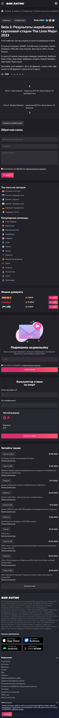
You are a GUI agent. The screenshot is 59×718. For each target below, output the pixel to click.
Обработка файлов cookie (11, 678)
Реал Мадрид (9, 221)
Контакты (5, 664)
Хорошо (7, 714)
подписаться (29, 370)
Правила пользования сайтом (12, 681)
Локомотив (8, 272)
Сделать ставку (29, 436)
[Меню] (2, 3)
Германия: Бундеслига (11, 208)
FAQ (2, 673)
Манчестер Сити (10, 230)
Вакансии (5, 667)
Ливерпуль (8, 234)
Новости (6, 20)
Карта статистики (8, 698)
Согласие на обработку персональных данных (19, 686)
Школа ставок (8, 454)
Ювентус (7, 255)
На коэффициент (8, 400)
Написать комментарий (12, 123)
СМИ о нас (5, 695)
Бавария (7, 238)
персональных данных (36, 169)
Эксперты (5, 689)
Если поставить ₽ (9, 390)
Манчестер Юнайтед (12, 259)
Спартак (7, 268)
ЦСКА (6, 276)
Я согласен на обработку (24, 169)
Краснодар (8, 280)
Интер (6, 251)
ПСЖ (6, 242)
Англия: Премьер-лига (12, 204)
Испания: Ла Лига (11, 191)
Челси (6, 247)
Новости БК (7, 466)
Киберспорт (20, 20)
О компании (5, 661)
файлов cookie (17, 709)
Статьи (5, 529)
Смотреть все (29, 586)
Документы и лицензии (10, 692)
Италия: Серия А (9, 199)
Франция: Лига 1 (9, 212)
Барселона (8, 226)
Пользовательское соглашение (13, 684)
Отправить (7, 175)
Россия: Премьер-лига (12, 195)
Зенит (6, 263)
